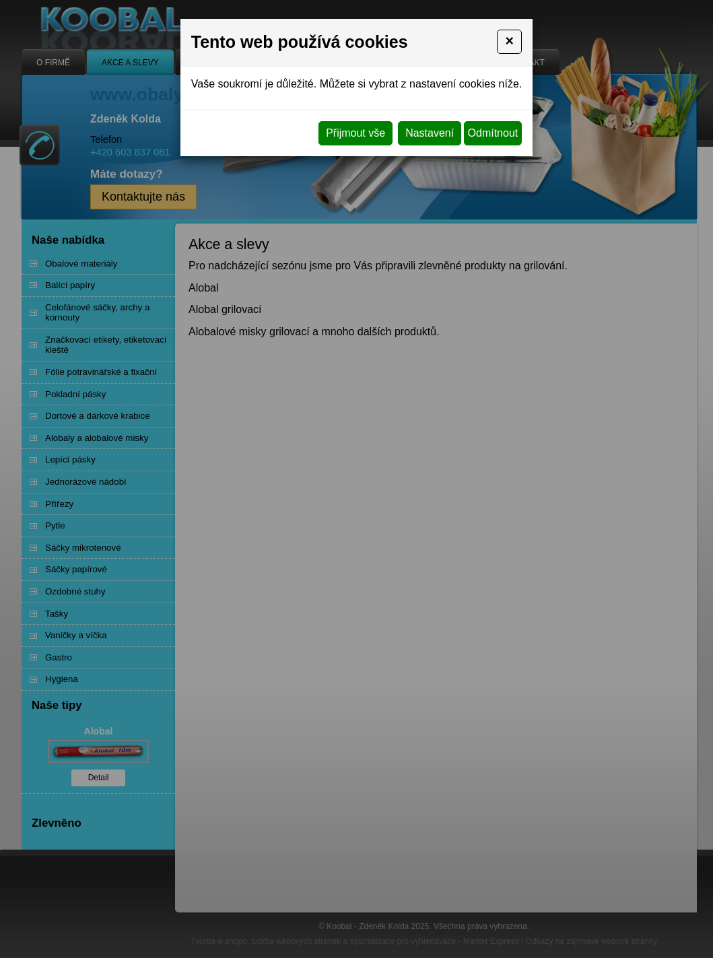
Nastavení (429, 133)
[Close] (509, 42)
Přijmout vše (355, 133)
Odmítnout (493, 133)
